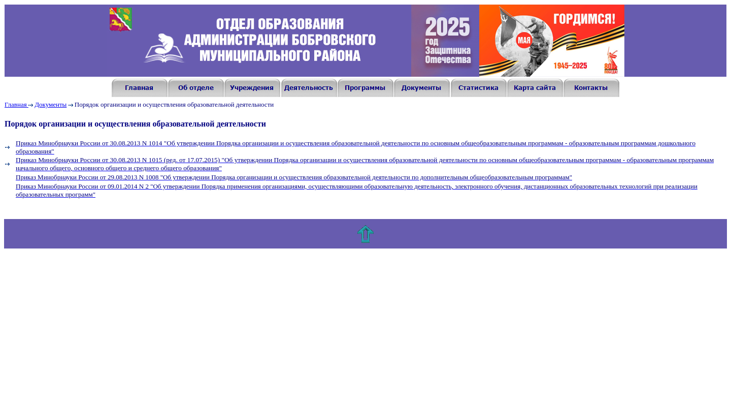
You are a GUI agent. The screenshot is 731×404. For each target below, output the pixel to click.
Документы (51, 104)
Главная (16, 104)
